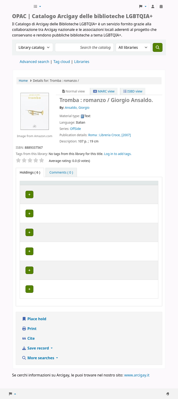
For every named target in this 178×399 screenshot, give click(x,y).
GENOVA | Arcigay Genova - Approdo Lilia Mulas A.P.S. (62, 244)
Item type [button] (26, 187)
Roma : (93, 135)
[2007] (126, 135)
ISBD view (132, 91)
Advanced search (34, 61)
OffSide (75, 128)
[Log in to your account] (153, 6)
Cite (28, 349)
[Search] (157, 47)
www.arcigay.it (136, 385)
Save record (36, 358)
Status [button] (123, 190)
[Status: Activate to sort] (127, 187)
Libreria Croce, (110, 135)
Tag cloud (61, 61)
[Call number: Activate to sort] (103, 187)
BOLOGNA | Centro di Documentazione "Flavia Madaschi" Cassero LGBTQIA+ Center (64, 205)
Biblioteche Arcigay (22, 6)
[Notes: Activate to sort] (148, 187)
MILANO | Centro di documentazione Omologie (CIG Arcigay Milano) (62, 264)
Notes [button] (145, 190)
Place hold (34, 329)
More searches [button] (38, 368)
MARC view (103, 91)
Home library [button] (51, 190)
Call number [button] (98, 187)
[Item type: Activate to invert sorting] (29, 187)
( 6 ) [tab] (30, 172)
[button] (37, 6)
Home (23, 80)
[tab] (61, 172)
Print (29, 339)
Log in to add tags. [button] (117, 154)
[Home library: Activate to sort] (64, 187)
